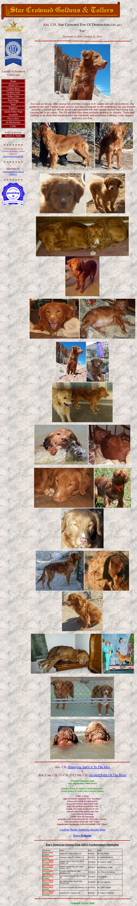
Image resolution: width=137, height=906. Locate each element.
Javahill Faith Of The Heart (107, 775)
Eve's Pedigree (82, 835)
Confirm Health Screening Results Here (82, 829)
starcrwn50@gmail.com (13, 156)
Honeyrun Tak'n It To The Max (89, 767)
